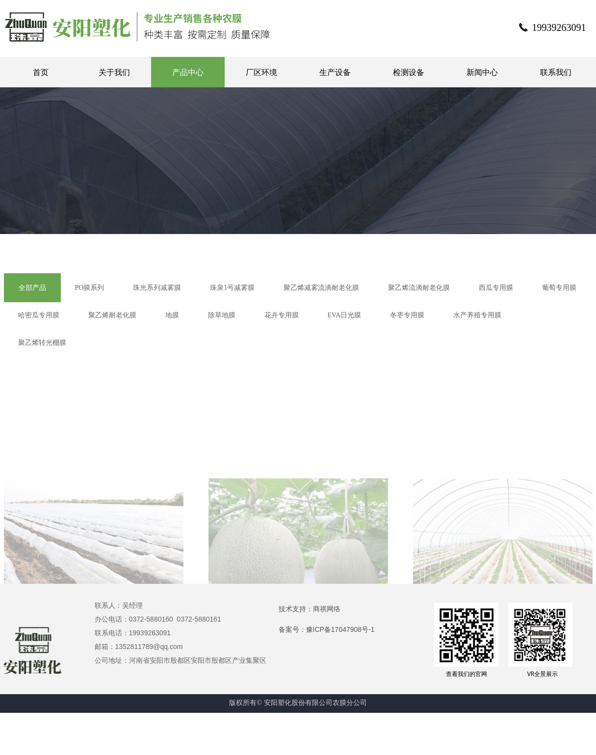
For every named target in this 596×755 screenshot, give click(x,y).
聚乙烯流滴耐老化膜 (419, 287)
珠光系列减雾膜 (157, 287)
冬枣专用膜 (407, 315)
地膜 (172, 315)
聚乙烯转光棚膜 (42, 342)
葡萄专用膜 (559, 287)
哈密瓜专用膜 (38, 315)
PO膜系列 (89, 287)
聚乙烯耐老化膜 (112, 315)
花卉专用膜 (281, 315)
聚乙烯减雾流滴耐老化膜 (321, 287)
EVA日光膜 (345, 315)
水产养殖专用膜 (477, 315)
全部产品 (32, 287)
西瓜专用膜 (496, 287)
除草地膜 (221, 315)
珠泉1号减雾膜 (232, 287)
